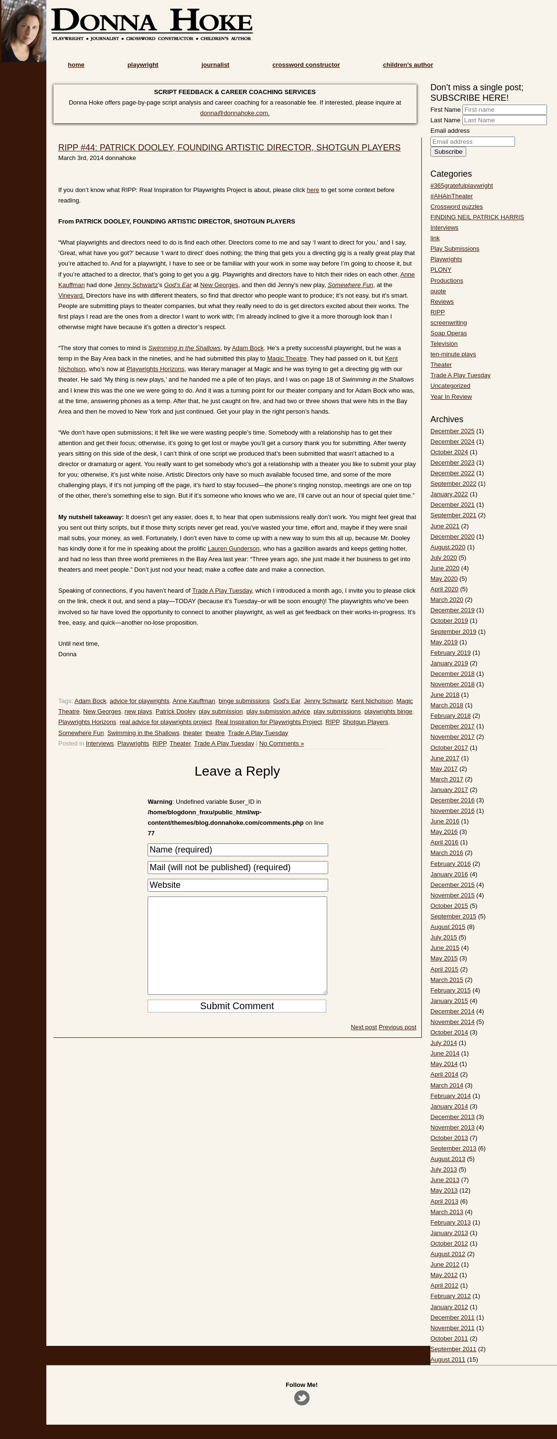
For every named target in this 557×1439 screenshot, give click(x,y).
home (76, 64)
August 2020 (447, 547)
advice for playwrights (140, 700)
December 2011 (452, 1317)
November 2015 (452, 895)
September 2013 (453, 1148)
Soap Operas (448, 333)
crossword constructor (306, 64)
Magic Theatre (287, 358)
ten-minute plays (453, 354)
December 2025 (452, 431)
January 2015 (449, 1000)
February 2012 (450, 1296)
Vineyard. (71, 295)
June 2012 (445, 1264)
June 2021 (445, 526)
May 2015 (444, 958)
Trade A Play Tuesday (222, 590)
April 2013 (444, 1201)
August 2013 (447, 1158)
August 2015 (447, 926)
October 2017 (449, 747)
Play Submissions (455, 248)
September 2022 (453, 483)
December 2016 (452, 800)
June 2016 (445, 821)
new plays (138, 711)
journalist (216, 64)
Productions (446, 280)
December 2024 (452, 441)
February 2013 (450, 1222)
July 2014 (443, 1042)
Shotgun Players (365, 721)
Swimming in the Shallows (143, 732)
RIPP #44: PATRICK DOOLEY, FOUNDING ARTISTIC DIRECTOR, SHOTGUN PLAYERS (229, 147)
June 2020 (445, 568)
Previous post (398, 1046)
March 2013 (446, 1211)
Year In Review (451, 396)
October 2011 (449, 1338)
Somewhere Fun (81, 732)
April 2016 (444, 842)
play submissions (337, 711)
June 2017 (445, 758)
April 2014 (444, 1074)
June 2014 (445, 1053)
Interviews (100, 743)
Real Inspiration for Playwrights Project (268, 721)
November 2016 (452, 810)
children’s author (408, 64)
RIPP (332, 721)
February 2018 (450, 715)
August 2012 (447, 1254)
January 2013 (449, 1232)
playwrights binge (388, 711)
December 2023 (452, 462)
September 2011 (453, 1349)
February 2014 (450, 1095)
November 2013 (452, 1127)
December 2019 (452, 610)
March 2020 (446, 599)
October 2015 (449, 905)
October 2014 (449, 1032)
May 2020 (444, 578)
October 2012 (449, 1243)
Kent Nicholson (372, 700)
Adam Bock (247, 348)
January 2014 (449, 1106)
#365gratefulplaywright (461, 185)
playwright (143, 64)
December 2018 (452, 673)
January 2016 (449, 874)
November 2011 (452, 1328)
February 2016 (450, 863)
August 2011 (447, 1359)
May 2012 (444, 1275)
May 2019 (444, 642)
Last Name (445, 120)
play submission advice (278, 711)
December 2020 (452, 536)
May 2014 (444, 1063)
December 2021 (452, 504)
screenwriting (448, 322)
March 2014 (446, 1085)
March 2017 (446, 779)
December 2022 (452, 473)
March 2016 (446, 852)
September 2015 (453, 916)
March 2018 (446, 705)
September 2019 (453, 631)
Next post (364, 1046)
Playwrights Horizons (155, 369)
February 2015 (450, 990)
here (313, 189)
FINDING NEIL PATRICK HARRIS (477, 217)
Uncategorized (450, 385)
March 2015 (446, 979)
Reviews (442, 301)
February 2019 (450, 652)
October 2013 (449, 1137)
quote (438, 291)
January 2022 (449, 494)
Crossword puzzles (456, 206)
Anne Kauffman (193, 700)
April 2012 (444, 1285)
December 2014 (452, 1011)
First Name (445, 109)
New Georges (219, 284)
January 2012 (449, 1307)
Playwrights (133, 743)
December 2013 (452, 1116)
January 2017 (449, 789)
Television (444, 343)
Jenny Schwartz (136, 284)
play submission (221, 711)
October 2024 (449, 452)
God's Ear (286, 700)
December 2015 (452, 884)
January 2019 (449, 663)
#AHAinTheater (451, 196)
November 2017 (452, 736)
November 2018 (452, 684)
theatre (215, 732)
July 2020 (443, 557)
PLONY (440, 269)
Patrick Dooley (175, 711)
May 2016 (444, 831)
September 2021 (453, 515)
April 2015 (444, 969)
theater (192, 732)
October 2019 (449, 620)
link (435, 238)
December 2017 (452, 726)
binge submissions (244, 700)
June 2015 (445, 947)
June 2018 (445, 694)
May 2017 (444, 768)
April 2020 (444, 589)
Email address (450, 130)
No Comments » (281, 743)
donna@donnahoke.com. (234, 113)
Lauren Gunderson (233, 548)
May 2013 (444, 1190)
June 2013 (445, 1179)
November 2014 (452, 1021)
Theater (180, 743)
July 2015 (443, 937)
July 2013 (443, 1169)
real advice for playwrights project (166, 721)
